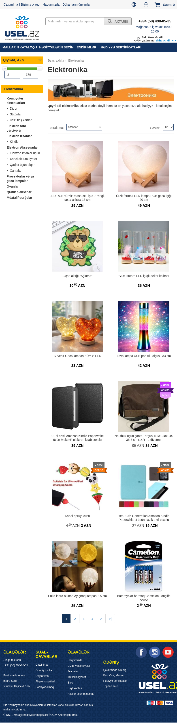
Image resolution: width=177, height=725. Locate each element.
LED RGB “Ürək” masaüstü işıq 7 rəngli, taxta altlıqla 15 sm (77, 197)
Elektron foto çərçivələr (16, 128)
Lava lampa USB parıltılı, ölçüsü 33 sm (144, 356)
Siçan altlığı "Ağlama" (77, 276)
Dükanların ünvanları (76, 4)
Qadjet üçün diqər (22, 165)
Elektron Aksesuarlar (22, 147)
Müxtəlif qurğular (19, 197)
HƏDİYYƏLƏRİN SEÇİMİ (57, 47)
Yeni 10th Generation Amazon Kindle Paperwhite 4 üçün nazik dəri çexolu (143, 518)
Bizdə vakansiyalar (79, 665)
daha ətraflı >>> (166, 40)
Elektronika (13, 89)
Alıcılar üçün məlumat (81, 693)
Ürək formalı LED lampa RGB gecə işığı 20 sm (144, 197)
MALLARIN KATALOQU (19, 47)
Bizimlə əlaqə (30, 4)
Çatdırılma (11, 4)
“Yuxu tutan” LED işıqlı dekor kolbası (143, 276)
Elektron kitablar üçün (24, 153)
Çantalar (15, 170)
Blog (70, 682)
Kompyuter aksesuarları (16, 101)
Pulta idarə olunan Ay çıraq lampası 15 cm (77, 596)
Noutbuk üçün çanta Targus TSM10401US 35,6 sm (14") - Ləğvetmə (144, 437)
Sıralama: (57, 128)
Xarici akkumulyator (23, 159)
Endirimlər (86, 47)
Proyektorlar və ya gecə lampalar (20, 179)
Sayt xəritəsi (75, 688)
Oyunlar (13, 186)
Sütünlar (15, 114)
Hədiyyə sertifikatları (121, 47)
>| (110, 619)
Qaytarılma (42, 675)
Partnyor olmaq (45, 687)
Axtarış (118, 21)
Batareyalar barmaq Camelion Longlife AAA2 (144, 598)
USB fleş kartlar (20, 120)
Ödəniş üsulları (44, 670)
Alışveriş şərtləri (45, 681)
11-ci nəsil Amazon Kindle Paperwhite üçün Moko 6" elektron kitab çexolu (77, 437)
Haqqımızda (51, 4)
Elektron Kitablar (19, 136)
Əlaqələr (73, 671)
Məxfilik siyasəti (77, 677)
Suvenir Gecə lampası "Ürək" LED (77, 356)
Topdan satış (110, 686)
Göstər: (155, 128)
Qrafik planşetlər (19, 192)
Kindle (14, 141)
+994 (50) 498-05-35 (15, 665)
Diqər (13, 108)
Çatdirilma (42, 664)
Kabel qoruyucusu (77, 516)
